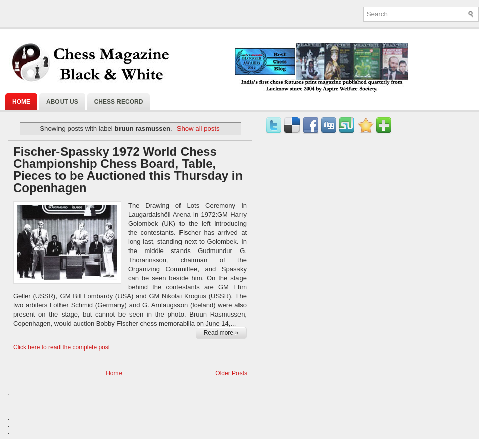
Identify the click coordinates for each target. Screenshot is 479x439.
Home (21, 101)
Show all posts (198, 128)
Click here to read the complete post (61, 347)
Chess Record (118, 101)
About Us (62, 101)
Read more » (221, 332)
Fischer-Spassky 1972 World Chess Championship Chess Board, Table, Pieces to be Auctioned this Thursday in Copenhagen (128, 170)
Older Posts (231, 373)
